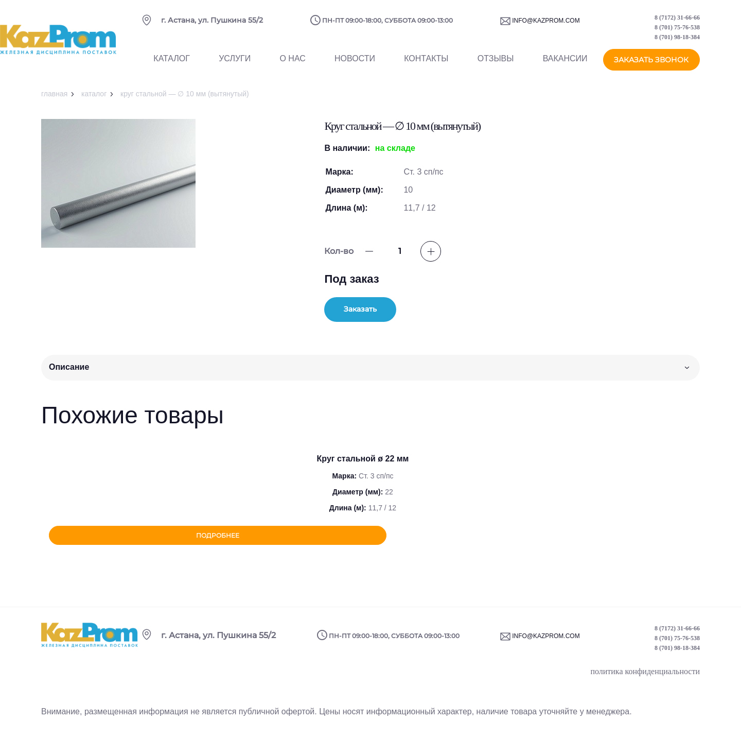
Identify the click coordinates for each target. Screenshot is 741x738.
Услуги (235, 63)
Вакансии (565, 63)
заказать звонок (651, 63)
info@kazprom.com (546, 24)
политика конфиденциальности (645, 674)
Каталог (171, 63)
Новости (354, 63)
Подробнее (363, 537)
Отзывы (496, 63)
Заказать (374, 310)
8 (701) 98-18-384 (677, 40)
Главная (54, 94)
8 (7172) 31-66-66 (677, 21)
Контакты (426, 63)
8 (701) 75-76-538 (677, 31)
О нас (292, 63)
